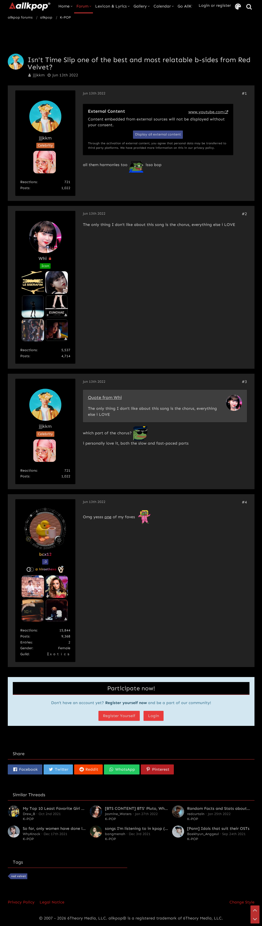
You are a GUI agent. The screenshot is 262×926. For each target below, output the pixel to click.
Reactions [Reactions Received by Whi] (28, 350)
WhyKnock (31, 834)
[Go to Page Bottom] (254, 918)
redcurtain (195, 814)
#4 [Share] (244, 502)
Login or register (215, 5)
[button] (25, 769)
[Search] (248, 7)
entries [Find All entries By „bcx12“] (26, 642)
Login (153, 715)
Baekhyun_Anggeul (203, 834)
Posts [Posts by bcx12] (24, 636)
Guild (24, 654)
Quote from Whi (105, 397)
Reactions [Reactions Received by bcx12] (28, 630)
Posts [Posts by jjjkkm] (24, 188)
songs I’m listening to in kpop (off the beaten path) (154, 828)
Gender (26, 648)
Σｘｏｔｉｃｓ (58, 654)
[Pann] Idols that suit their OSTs (218, 828)
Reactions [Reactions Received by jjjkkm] (28, 182)
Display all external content (158, 134)
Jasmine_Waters (118, 814)
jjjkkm (39, 75)
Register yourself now (126, 702)
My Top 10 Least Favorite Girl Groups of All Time (69, 808)
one (107, 516)
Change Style (241, 902)
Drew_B (29, 814)
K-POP (28, 819)
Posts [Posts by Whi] (24, 356)
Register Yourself (119, 715)
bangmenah (115, 834)
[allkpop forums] (29, 6)
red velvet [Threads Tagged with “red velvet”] (18, 876)
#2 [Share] (244, 213)
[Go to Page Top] (254, 909)
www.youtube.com (206, 111)
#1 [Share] (244, 93)
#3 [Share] (244, 381)
